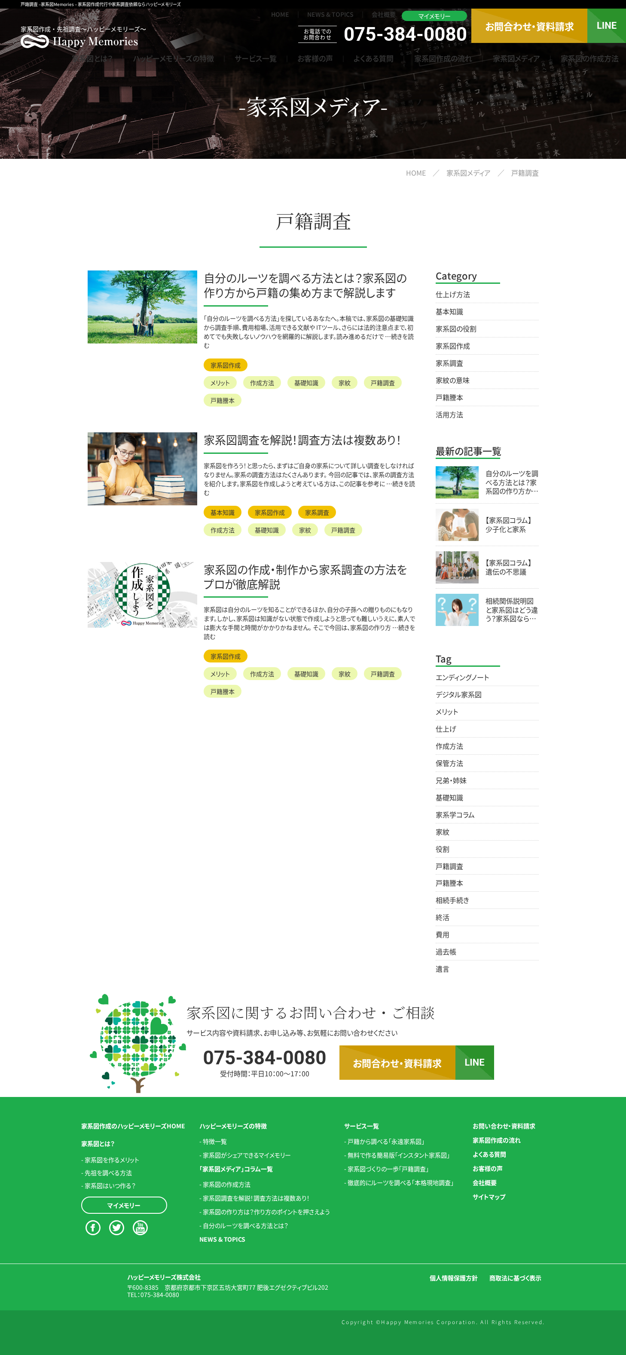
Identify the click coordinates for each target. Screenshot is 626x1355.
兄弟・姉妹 (451, 780)
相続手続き (452, 900)
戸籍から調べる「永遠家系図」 (386, 1141)
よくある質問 (374, 58)
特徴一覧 (215, 1141)
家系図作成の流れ (443, 58)
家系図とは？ (92, 58)
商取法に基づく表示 (515, 1277)
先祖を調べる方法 (108, 1173)
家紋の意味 (453, 380)
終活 (442, 917)
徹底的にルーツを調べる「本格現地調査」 (401, 1182)
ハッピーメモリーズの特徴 (173, 58)
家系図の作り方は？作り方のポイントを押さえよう (266, 1212)
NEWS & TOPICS (330, 14)
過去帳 (446, 951)
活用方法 (449, 414)
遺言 (442, 968)
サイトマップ (489, 1197)
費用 (442, 934)
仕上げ (446, 728)
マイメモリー (434, 16)
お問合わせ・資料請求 (529, 26)
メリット (220, 382)
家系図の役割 (456, 328)
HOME (280, 14)
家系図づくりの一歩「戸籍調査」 (388, 1169)
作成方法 (262, 382)
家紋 (345, 382)
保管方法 (449, 763)
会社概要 (384, 14)
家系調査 (317, 512)
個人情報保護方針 (454, 1277)
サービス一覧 (256, 58)
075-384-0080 (159, 1294)
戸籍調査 (383, 382)
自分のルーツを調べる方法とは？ (245, 1225)
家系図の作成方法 (590, 58)
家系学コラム (455, 814)
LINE (607, 25)
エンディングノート (462, 677)
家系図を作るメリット (112, 1160)
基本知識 (223, 512)
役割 (442, 849)
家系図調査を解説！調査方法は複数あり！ (256, 1198)
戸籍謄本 (223, 400)
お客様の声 (315, 58)
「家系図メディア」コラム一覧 (236, 1169)
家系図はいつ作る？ (110, 1185)
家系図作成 (226, 365)
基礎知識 (306, 382)
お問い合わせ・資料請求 (504, 1126)
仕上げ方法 (453, 294)
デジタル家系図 (459, 694)
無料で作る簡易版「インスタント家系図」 (399, 1155)
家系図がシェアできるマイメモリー (247, 1155)
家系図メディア (516, 58)
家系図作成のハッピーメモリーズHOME (133, 1126)
